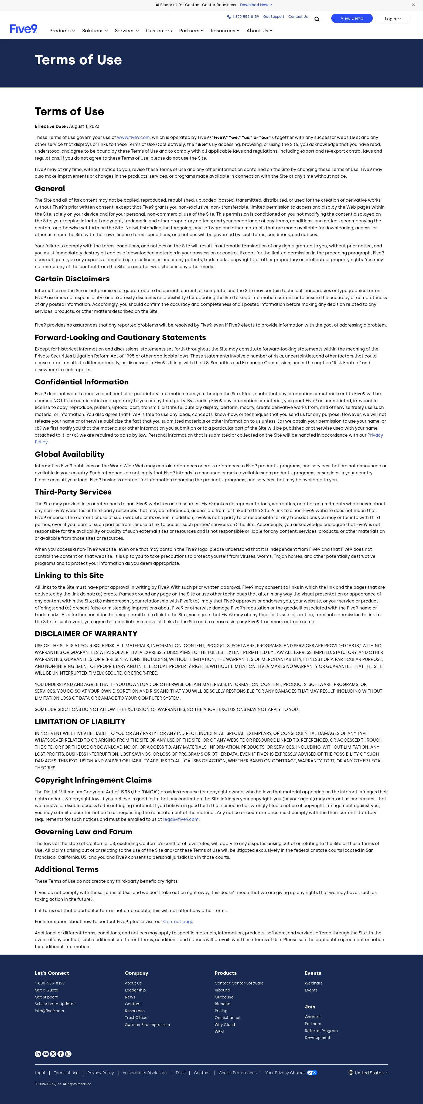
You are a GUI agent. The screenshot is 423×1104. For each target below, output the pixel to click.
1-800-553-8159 (245, 17)
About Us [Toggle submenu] (257, 30)
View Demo (352, 18)
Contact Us (297, 17)
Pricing (221, 1011)
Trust (180, 1073)
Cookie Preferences (238, 1073)
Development (317, 1037)
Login (390, 18)
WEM (219, 1031)
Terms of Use (66, 1073)
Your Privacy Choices (285, 1073)
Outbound (224, 997)
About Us (133, 983)
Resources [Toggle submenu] (223, 30)
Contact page (178, 921)
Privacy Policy (100, 1073)
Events (311, 990)
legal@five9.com (181, 819)
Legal (40, 1073)
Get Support (273, 17)
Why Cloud (225, 1024)
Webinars (313, 983)
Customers (159, 30)
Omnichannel (227, 1017)
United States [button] (370, 1072)
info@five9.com (49, 1011)
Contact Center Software (239, 983)
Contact (133, 1004)
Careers (312, 1017)
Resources (135, 1011)
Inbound (222, 990)
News (130, 997)
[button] (413, 5)
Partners (313, 1024)
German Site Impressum (147, 1024)
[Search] (317, 19)
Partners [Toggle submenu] (189, 30)
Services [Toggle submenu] (125, 30)
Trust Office (136, 1017)
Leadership (135, 990)
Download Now (256, 5)
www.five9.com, (134, 137)
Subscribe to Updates (55, 1004)
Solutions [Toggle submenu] (93, 30)
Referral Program (321, 1031)
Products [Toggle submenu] (60, 30)
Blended (222, 1004)
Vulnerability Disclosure (145, 1073)
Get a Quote (46, 990)
